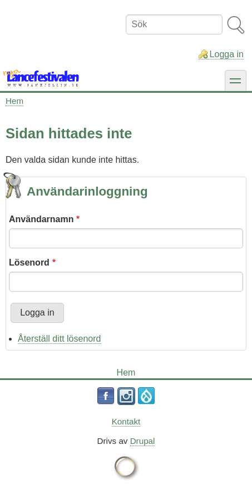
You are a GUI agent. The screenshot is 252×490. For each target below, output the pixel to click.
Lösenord (29, 262)
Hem (14, 101)
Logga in (227, 54)
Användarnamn (41, 219)
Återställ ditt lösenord (59, 338)
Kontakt (126, 421)
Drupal (142, 441)
